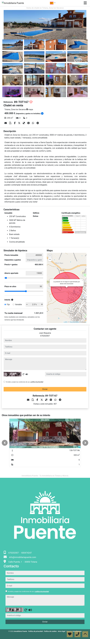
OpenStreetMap (74, 322)
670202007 (45, 336)
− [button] (50, 259)
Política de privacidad (35, 631)
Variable (18, 304)
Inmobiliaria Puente (21, 631)
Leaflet (65, 322)
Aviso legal (62, 631)
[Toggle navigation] (85, 3)
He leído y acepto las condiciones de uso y (24, 382)
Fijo (8, 304)
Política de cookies (50, 631)
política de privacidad (37, 382)
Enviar (45, 389)
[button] (5, 443)
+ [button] (50, 256)
